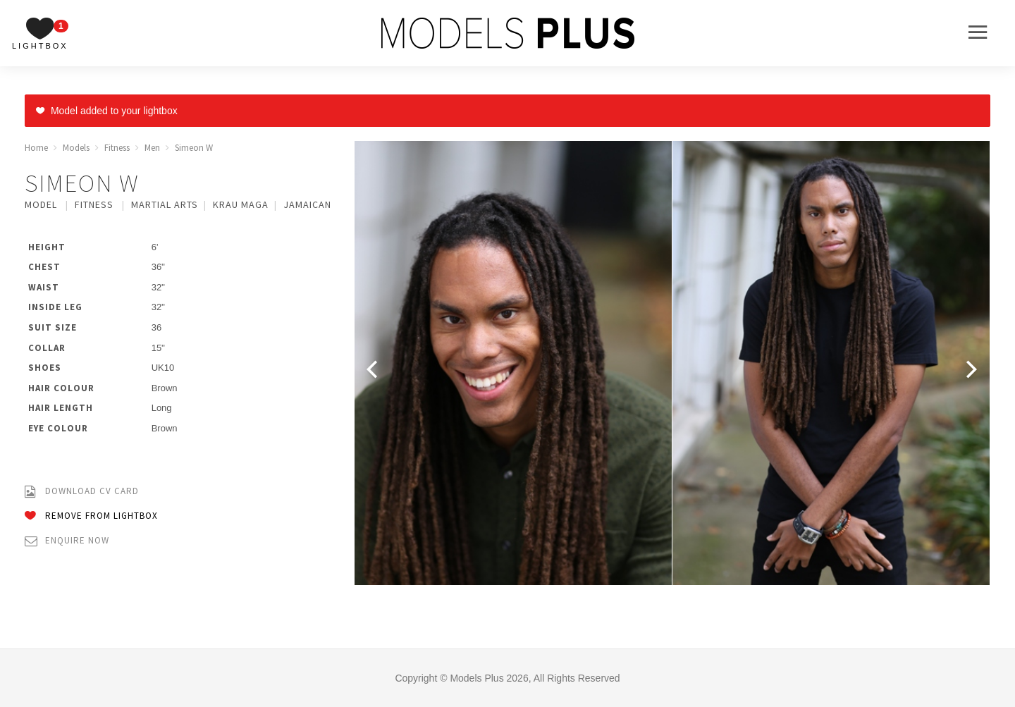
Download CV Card (82, 491)
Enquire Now (67, 541)
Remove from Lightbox (91, 516)
